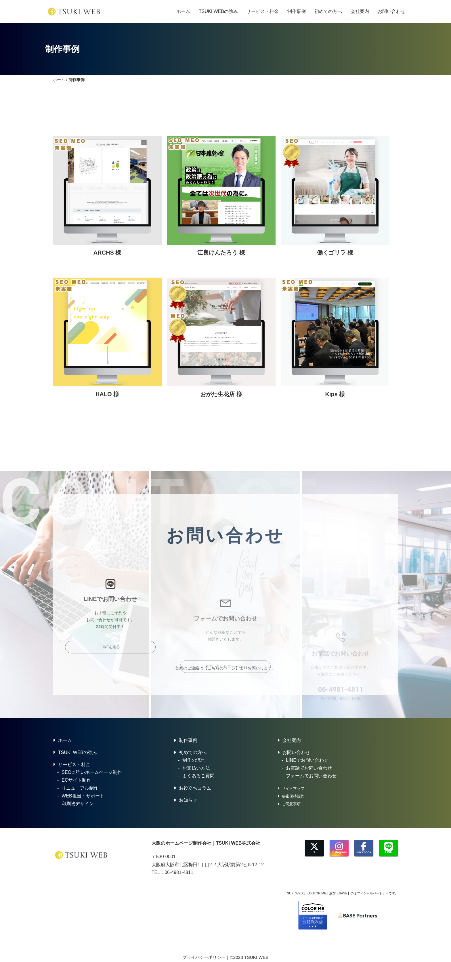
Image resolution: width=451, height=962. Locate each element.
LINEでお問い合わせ (307, 760)
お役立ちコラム (195, 788)
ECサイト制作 (76, 780)
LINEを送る (110, 717)
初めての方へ (328, 11)
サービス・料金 (262, 11)
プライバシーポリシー (204, 957)
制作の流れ (193, 760)
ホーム (183, 11)
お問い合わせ (391, 11)
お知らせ (188, 800)
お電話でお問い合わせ (309, 768)
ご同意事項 (291, 804)
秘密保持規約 (293, 796)
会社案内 (360, 11)
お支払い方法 (196, 768)
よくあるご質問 (198, 775)
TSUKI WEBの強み (218, 11)
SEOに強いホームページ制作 (92, 772)
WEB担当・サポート (83, 795)
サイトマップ (293, 788)
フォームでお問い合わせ (311, 775)
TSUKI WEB (256, 957)
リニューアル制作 (80, 788)
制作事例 (296, 11)
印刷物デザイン (78, 803)
